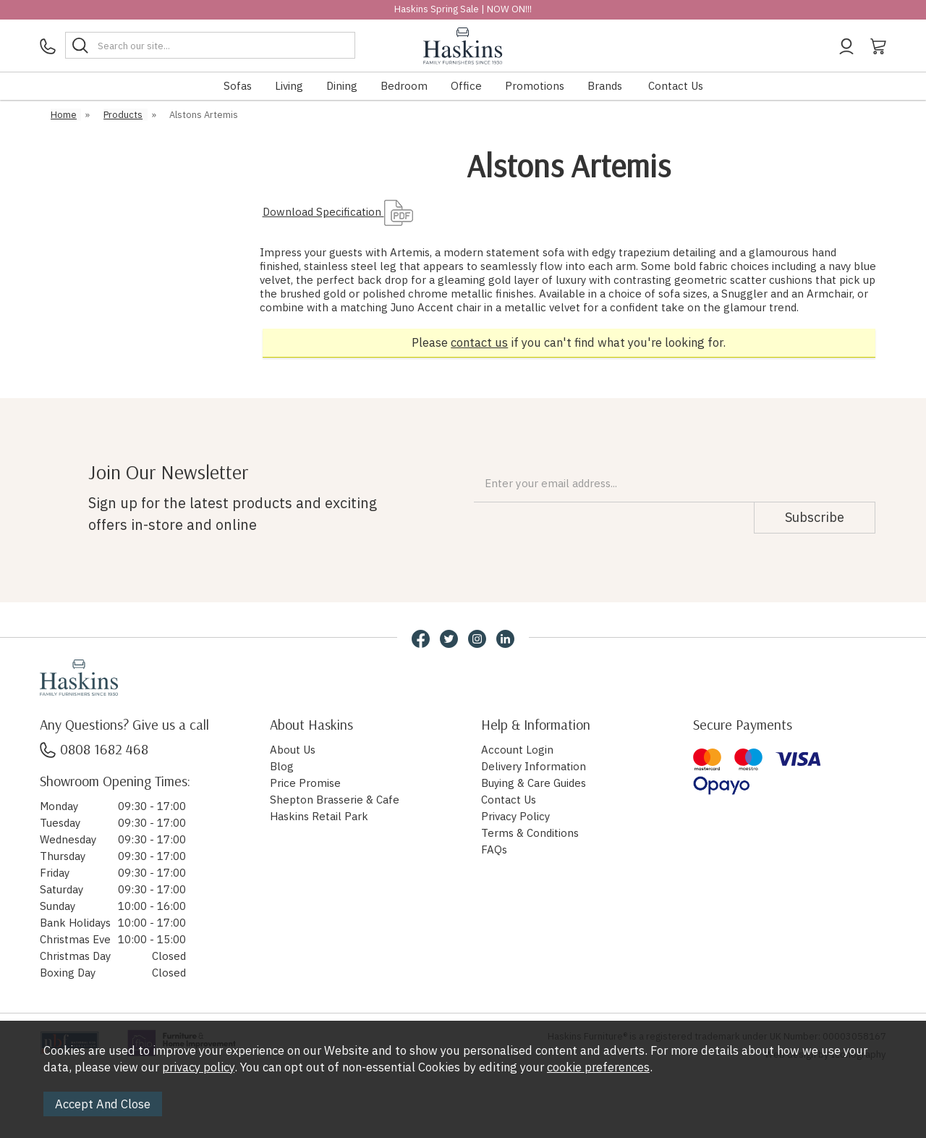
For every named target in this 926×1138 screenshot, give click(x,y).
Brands (604, 86)
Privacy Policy (515, 816)
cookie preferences (598, 1067)
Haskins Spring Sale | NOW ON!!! (463, 9)
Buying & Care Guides (533, 783)
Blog (282, 766)
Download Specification (338, 212)
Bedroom (404, 86)
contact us (479, 342)
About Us (292, 749)
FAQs (494, 849)
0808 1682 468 (94, 749)
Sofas (238, 86)
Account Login (517, 749)
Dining (341, 86)
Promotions (534, 86)
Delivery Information (533, 766)
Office (466, 86)
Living (289, 86)
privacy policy (198, 1067)
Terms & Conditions (530, 833)
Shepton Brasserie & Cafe (334, 799)
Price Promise (305, 783)
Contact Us (675, 86)
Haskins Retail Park (319, 816)
